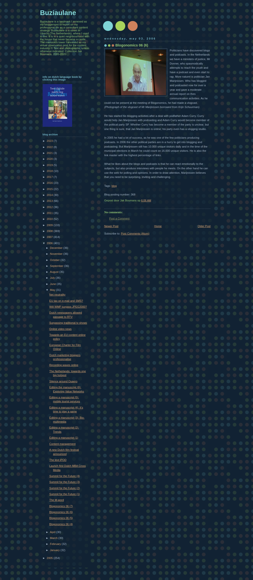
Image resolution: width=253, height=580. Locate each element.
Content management (62, 443)
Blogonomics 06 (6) (61, 512)
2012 (50, 207)
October (55, 259)
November (56, 253)
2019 (50, 165)
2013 (50, 200)
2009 (50, 225)
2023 (50, 140)
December (56, 247)
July (53, 277)
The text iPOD (57, 459)
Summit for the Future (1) (64, 494)
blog (114, 185)
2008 (50, 231)
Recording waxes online (63, 365)
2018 (50, 171)
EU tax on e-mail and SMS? (66, 300)
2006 (50, 243)
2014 (50, 194)
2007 (50, 237)
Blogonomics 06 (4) (61, 524)
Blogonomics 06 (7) (61, 506)
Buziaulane (58, 13)
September (57, 265)
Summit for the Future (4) (64, 475)
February (56, 543)
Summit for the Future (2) (64, 488)
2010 (50, 218)
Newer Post (111, 226)
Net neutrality (57, 294)
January (55, 550)
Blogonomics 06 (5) (61, 517)
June (53, 283)
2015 (50, 189)
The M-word (56, 499)
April (53, 532)
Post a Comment (119, 218)
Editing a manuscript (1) (63, 437)
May (53, 289)
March (54, 538)
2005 (50, 558)
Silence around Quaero (63, 381)
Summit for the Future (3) (64, 481)
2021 (50, 152)
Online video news (60, 328)
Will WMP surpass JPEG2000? (68, 306)
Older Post (204, 226)
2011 (50, 213)
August (54, 271)
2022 (50, 147)
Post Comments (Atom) (135, 233)
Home (158, 226)
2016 (50, 182)
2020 (50, 158)
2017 (50, 176)
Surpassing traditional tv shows (68, 322)
